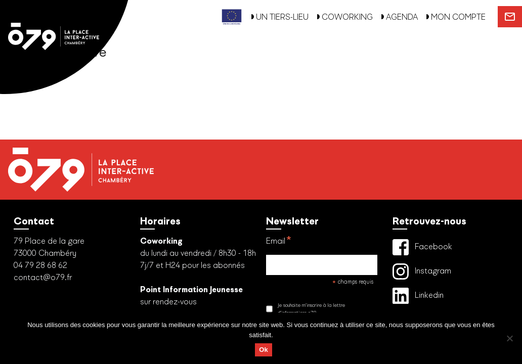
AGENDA (399, 17)
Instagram (422, 271)
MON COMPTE (456, 17)
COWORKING (345, 17)
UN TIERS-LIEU (280, 17)
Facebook (422, 247)
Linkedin (418, 296)
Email (279, 242)
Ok (263, 349)
